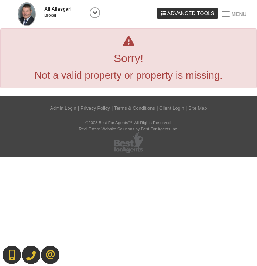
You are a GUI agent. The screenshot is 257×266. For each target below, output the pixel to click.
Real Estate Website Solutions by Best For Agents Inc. (128, 129)
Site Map (197, 108)
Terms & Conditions (134, 108)
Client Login (171, 108)
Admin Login (63, 108)
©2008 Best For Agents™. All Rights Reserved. (128, 122)
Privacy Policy (95, 108)
